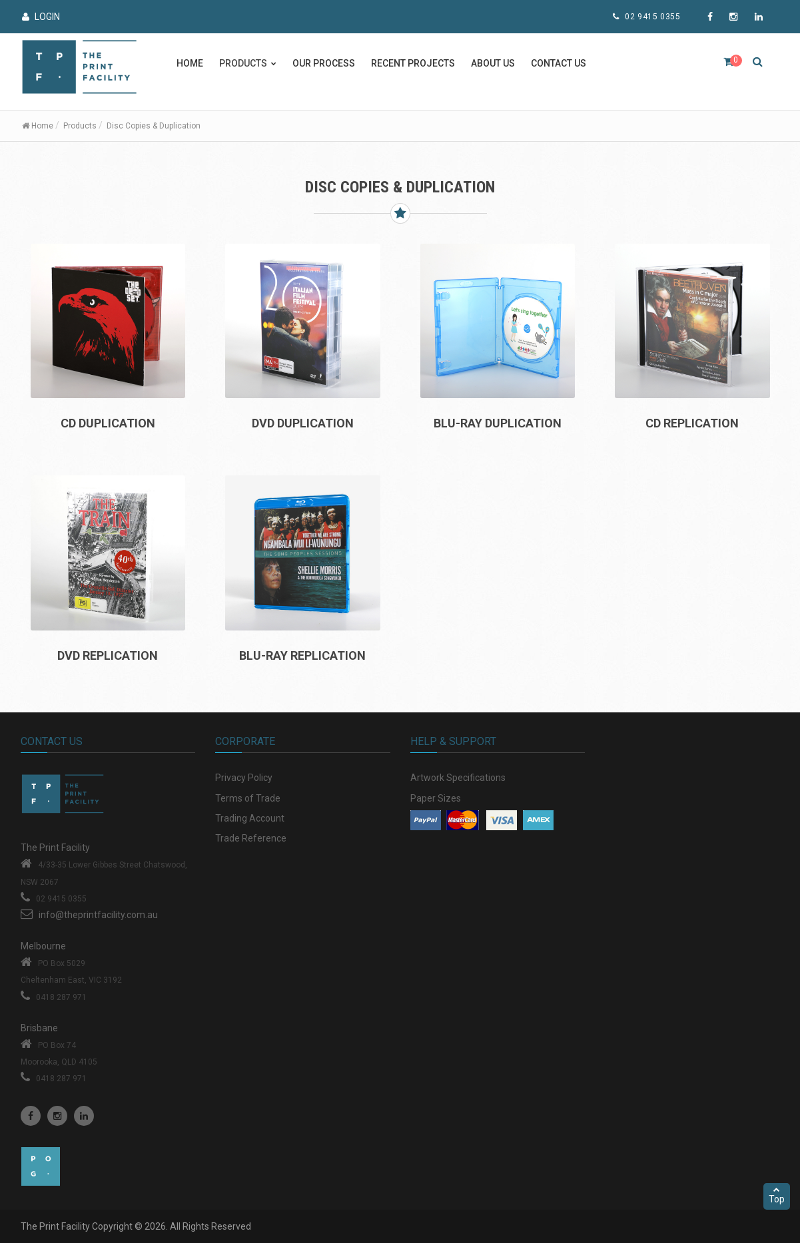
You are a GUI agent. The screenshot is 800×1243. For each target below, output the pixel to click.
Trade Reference (250, 838)
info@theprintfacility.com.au (98, 914)
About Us (493, 63)
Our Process (323, 63)
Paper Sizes (435, 798)
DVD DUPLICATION (303, 423)
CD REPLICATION (692, 423)
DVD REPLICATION (107, 655)
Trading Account (249, 818)
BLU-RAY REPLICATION (302, 655)
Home (190, 63)
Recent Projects (413, 63)
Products (80, 125)
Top (776, 1195)
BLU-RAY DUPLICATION (498, 423)
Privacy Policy (243, 777)
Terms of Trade (247, 798)
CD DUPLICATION (108, 423)
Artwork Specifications (458, 777)
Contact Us (558, 63)
